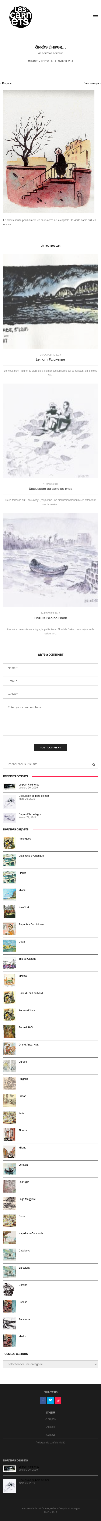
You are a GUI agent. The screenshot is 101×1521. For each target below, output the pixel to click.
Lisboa (22, 1096)
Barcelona (24, 1267)
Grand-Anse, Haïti (29, 1044)
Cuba (22, 941)
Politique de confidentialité (50, 1442)
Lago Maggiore (27, 1199)
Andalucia (24, 1319)
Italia (21, 1113)
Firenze (23, 1130)
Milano (22, 1147)
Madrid (23, 1336)
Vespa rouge (92, 83)
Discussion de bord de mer (50, 489)
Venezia (23, 1164)
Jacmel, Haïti (26, 1027)
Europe (33, 61)
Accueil (50, 1426)
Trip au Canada (27, 958)
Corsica (23, 1284)
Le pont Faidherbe (50, 359)
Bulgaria (23, 1078)
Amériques (25, 838)
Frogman (7, 83)
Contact (50, 1434)
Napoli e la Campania (31, 1233)
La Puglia (24, 1181)
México (23, 976)
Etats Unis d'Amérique (31, 855)
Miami (22, 890)
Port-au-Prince (27, 1010)
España (23, 1302)
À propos (50, 1419)
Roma (45, 61)
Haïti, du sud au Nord (31, 993)
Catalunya (24, 1250)
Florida (23, 873)
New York (24, 907)
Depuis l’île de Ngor (50, 618)
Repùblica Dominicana (31, 924)
